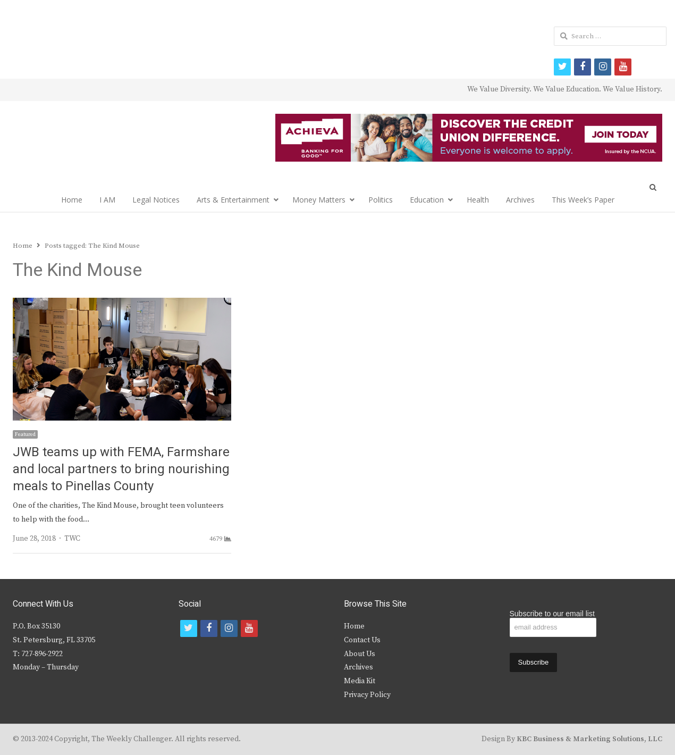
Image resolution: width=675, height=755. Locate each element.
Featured (25, 434)
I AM (107, 200)
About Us (359, 654)
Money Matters (318, 200)
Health (478, 200)
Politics (380, 200)
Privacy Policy (367, 695)
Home (71, 200)
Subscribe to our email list (552, 613)
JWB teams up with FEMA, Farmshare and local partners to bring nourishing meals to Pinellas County (121, 469)
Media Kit (359, 681)
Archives (520, 200)
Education (427, 200)
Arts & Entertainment (233, 200)
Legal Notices (156, 200)
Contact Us (362, 640)
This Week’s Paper (583, 200)
